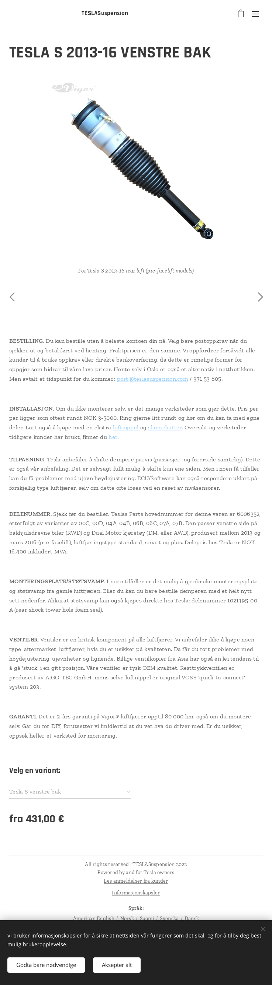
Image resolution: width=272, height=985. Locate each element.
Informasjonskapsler (136, 893)
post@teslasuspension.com (152, 378)
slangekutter (165, 427)
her (113, 436)
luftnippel (126, 427)
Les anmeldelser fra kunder (136, 881)
